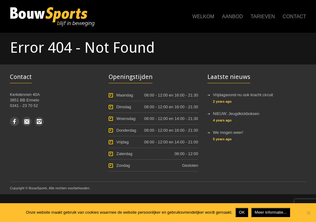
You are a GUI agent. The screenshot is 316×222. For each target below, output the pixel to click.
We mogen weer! (228, 132)
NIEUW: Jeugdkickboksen (236, 113)
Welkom (203, 16)
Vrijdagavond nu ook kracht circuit (243, 94)
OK (242, 212)
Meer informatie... (271, 212)
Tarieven (263, 16)
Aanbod (232, 16)
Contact (294, 16)
